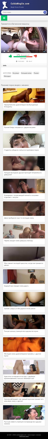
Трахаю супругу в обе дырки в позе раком (19, 308)
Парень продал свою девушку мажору (18, 240)
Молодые (7, 76)
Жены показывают (16, 5)
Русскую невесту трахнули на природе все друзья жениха (22, 423)
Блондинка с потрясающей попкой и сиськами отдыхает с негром (21, 196)
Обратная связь (24, 436)
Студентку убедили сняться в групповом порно (21, 150)
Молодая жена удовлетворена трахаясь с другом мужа (22, 355)
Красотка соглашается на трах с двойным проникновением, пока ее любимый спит (19, 377)
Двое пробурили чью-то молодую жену (19, 218)
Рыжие (36, 73)
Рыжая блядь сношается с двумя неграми (19, 127)
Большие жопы (26, 73)
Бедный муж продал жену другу (16, 286)
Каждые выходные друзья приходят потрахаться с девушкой (23, 173)
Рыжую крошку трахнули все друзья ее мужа (21, 331)
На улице (16, 73)
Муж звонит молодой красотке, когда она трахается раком (23, 264)
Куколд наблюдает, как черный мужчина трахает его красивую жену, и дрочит (23, 400)
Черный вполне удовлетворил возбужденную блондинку (21, 106)
